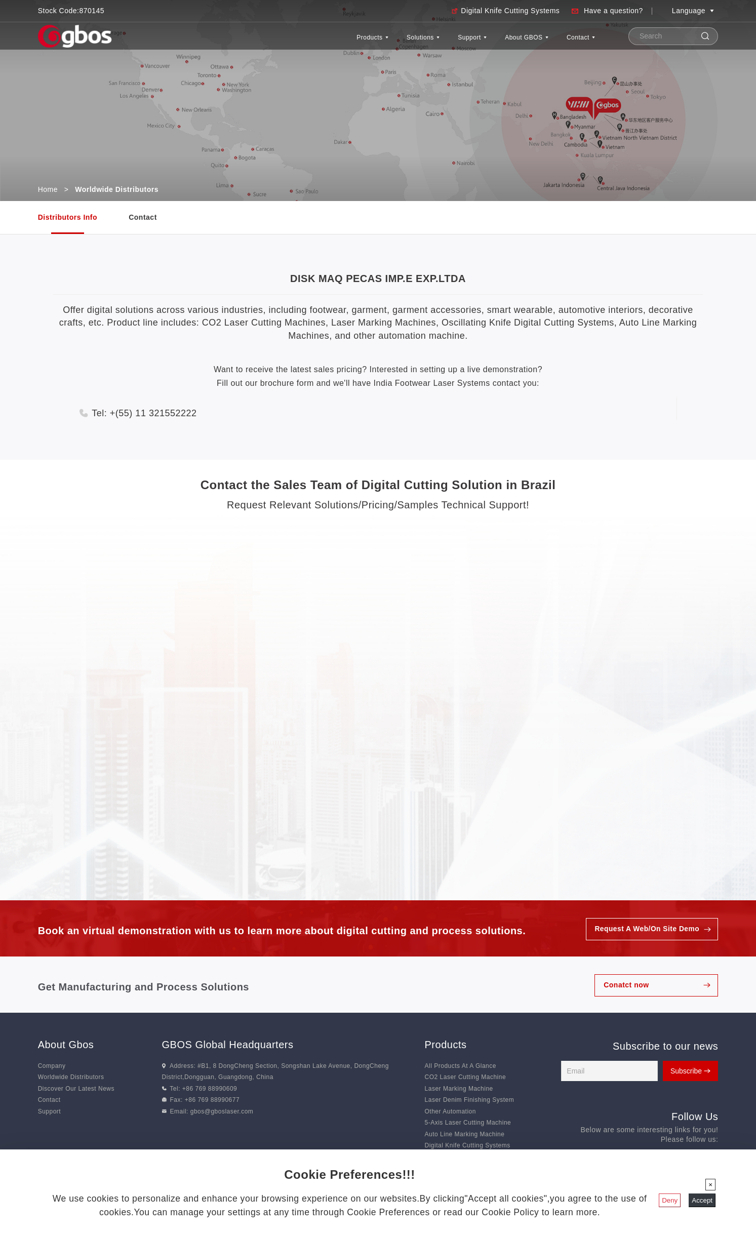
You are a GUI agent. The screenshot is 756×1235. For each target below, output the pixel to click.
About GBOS (502, 42)
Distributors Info (67, 217)
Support (430, 42)
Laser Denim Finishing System (469, 1100)
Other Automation (450, 1111)
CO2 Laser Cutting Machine (465, 1077)
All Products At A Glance (460, 1066)
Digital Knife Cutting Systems (510, 11)
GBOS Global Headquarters (228, 1045)
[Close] (710, 1184)
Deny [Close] (670, 1200)
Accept (702, 1200)
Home (48, 189)
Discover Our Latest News (76, 1088)
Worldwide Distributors (71, 1077)
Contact (573, 42)
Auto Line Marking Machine (465, 1134)
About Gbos (66, 1045)
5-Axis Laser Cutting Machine (468, 1123)
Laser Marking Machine (459, 1088)
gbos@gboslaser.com (222, 1111)
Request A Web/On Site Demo (646, 929)
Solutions (365, 42)
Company (52, 1066)
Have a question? (613, 11)
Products (298, 42)
